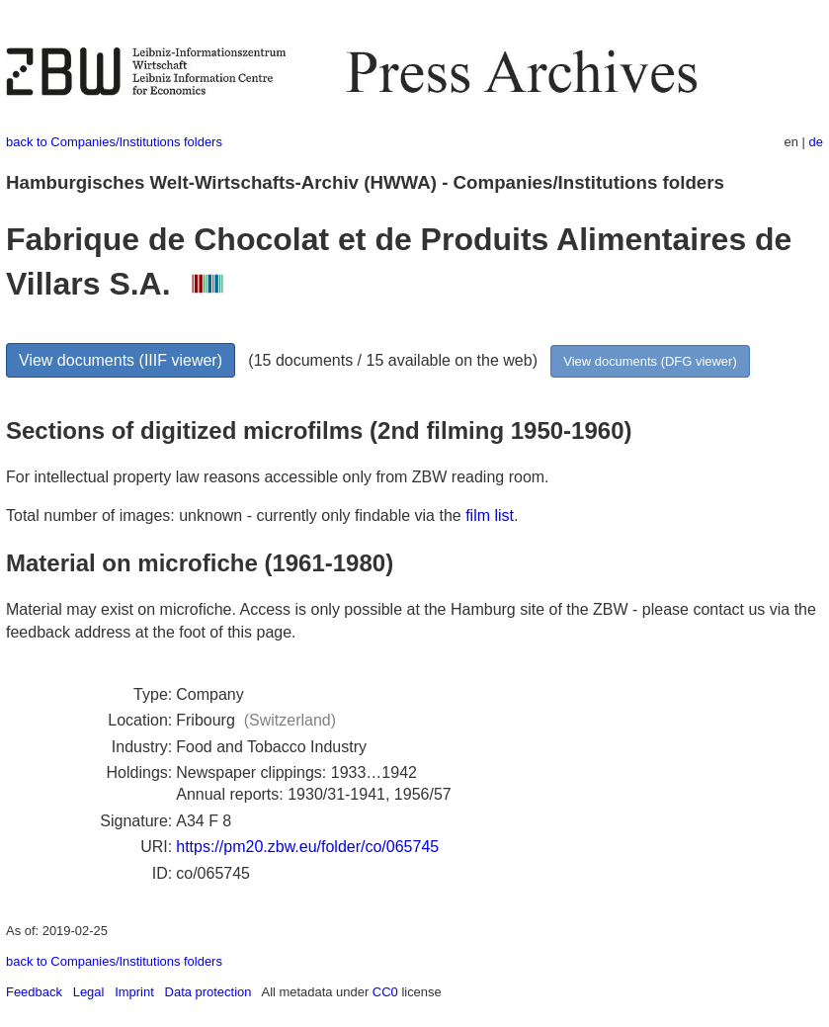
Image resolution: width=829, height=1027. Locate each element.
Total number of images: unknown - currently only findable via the (235, 515)
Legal (89, 991)
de (816, 141)
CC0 (385, 991)
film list (489, 515)
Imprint (134, 991)
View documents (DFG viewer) (649, 361)
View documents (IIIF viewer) (120, 360)
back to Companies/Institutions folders (114, 141)
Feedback (34, 991)
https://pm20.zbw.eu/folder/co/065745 (307, 846)
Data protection (208, 991)
